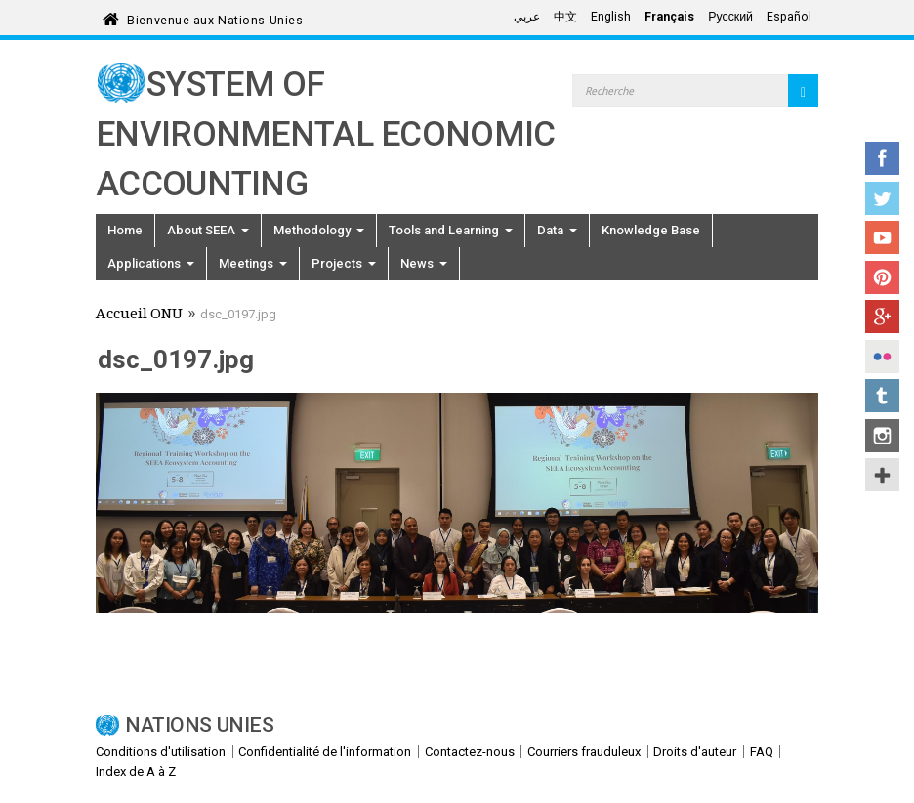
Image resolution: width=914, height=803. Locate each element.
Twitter (882, 198)
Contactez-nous (470, 751)
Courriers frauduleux (584, 751)
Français (669, 16)
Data (557, 230)
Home (125, 230)
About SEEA (208, 230)
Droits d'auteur (694, 751)
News (423, 263)
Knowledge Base (651, 230)
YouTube (882, 237)
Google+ (882, 316)
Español (789, 16)
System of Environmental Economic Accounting (326, 134)
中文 (565, 16)
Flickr (882, 356)
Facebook (882, 158)
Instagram (882, 435)
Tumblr (882, 395)
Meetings (253, 263)
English (611, 16)
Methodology (318, 230)
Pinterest (882, 277)
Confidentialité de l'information (324, 751)
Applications (150, 263)
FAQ (761, 751)
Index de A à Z (136, 771)
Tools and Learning (451, 230)
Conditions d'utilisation (161, 751)
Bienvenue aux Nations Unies (215, 17)
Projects (344, 263)
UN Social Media (882, 474)
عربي (527, 16)
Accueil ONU (139, 315)
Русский (730, 16)
